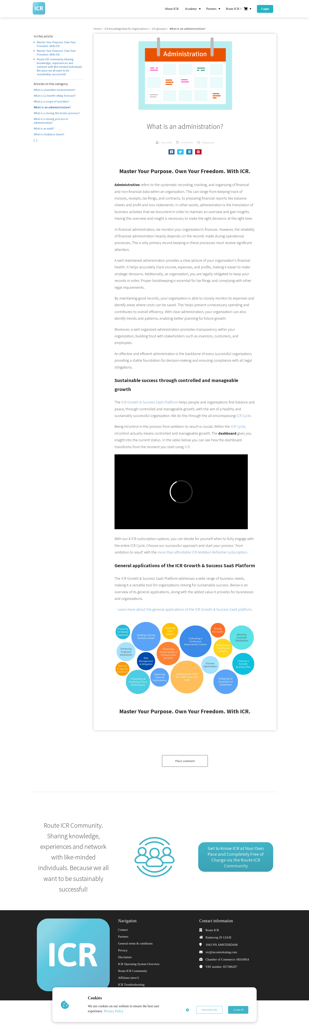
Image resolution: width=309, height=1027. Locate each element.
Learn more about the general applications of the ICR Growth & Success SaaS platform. (184, 609)
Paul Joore (166, 142)
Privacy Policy (113, 1011)
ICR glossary (208, 142)
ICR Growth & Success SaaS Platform (149, 402)
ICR (187, 446)
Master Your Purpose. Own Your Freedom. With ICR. (56, 44)
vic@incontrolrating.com (221, 952)
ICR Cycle (243, 415)
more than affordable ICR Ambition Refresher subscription (202, 552)
